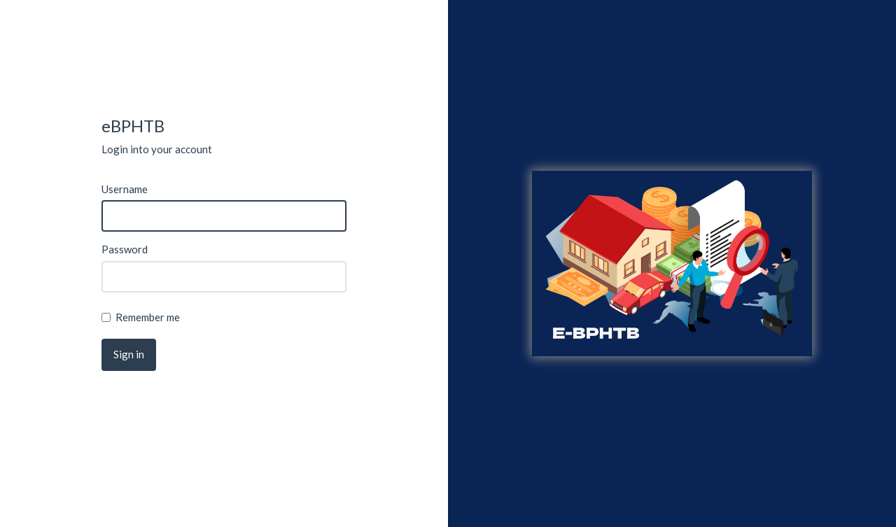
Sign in (128, 354)
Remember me (141, 317)
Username (125, 189)
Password (125, 249)
